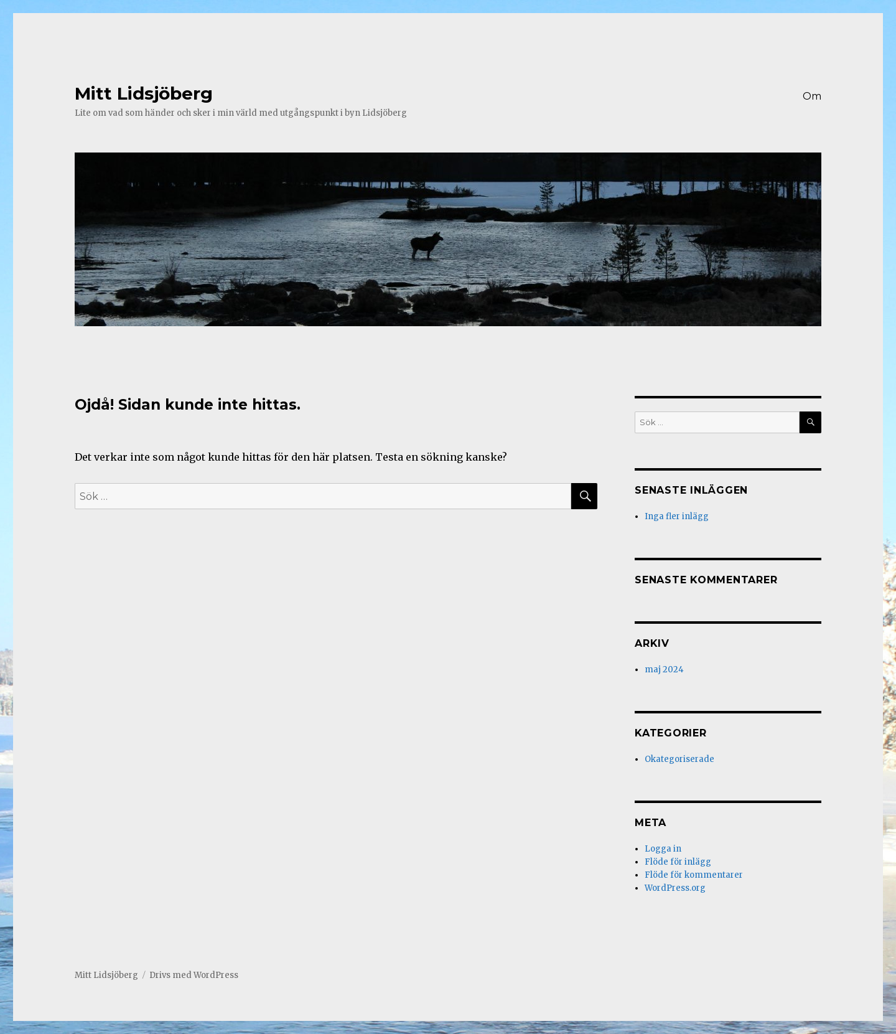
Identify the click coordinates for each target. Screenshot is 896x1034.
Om (812, 96)
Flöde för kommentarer (694, 875)
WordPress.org (675, 888)
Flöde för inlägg (678, 862)
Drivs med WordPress (193, 975)
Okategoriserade (679, 759)
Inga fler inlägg (677, 516)
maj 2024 (664, 669)
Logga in (663, 849)
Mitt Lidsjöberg (144, 93)
